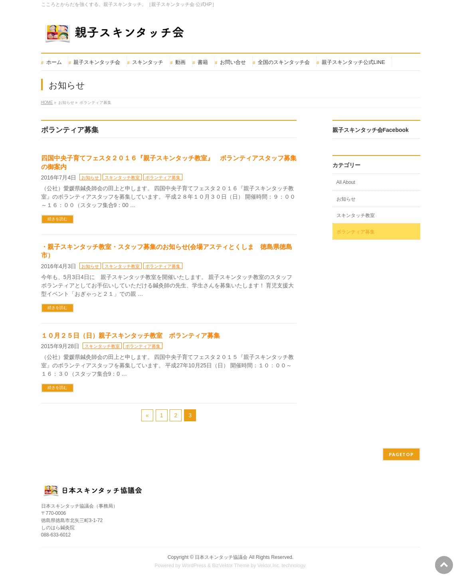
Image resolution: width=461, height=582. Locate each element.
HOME (47, 102)
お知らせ (90, 177)
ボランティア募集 (162, 177)
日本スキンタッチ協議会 (221, 557)
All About (345, 182)
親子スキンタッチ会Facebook (370, 130)
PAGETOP (401, 454)
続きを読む (57, 219)
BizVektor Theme (230, 565)
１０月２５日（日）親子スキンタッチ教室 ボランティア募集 (130, 335)
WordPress (194, 565)
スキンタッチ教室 (122, 177)
